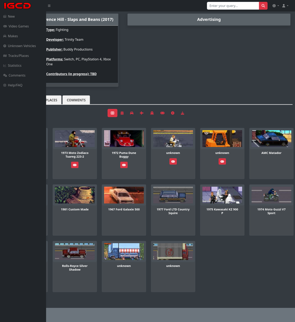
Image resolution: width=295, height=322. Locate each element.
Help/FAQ (13, 85)
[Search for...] (233, 6)
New (9, 16)
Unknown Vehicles (19, 46)
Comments (14, 75)
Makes (10, 36)
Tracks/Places (16, 55)
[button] (276, 6)
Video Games (16, 26)
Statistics (12, 65)
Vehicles (61, 103)
